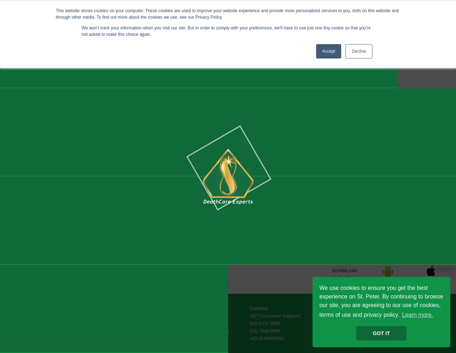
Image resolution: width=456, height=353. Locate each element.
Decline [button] (359, 51)
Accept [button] (328, 51)
